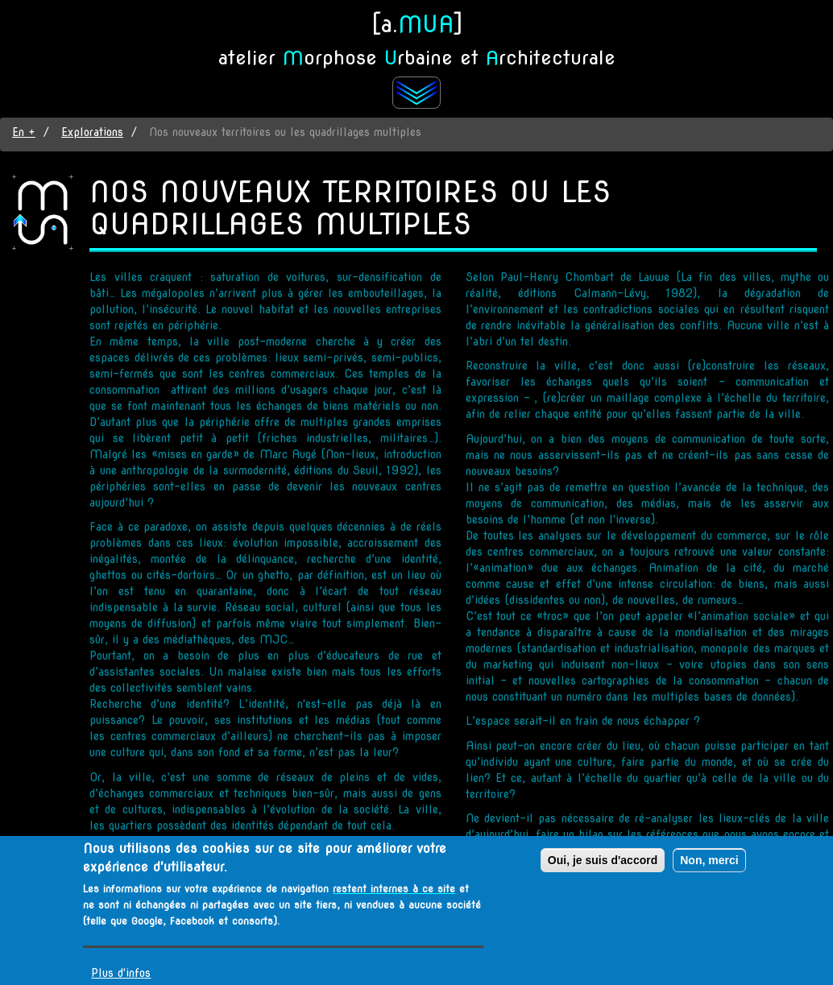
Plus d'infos (121, 972)
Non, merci (709, 860)
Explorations (92, 132)
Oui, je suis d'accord (602, 860)
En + (23, 132)
